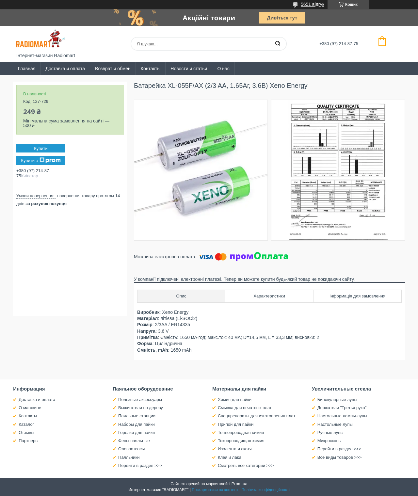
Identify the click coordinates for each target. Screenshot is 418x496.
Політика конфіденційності (265, 490)
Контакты (150, 68)
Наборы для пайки (136, 424)
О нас (223, 68)
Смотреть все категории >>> (246, 465)
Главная (26, 68)
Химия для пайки (234, 399)
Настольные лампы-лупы (342, 415)
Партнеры (28, 440)
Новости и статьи (188, 68)
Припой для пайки (235, 424)
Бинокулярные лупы (337, 399)
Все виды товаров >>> (339, 457)
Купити (41, 148)
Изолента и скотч (235, 448)
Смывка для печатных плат (245, 407)
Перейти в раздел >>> (140, 465)
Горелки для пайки (136, 432)
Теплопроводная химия (241, 432)
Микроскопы (329, 440)
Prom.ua (240, 483)
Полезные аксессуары (140, 399)
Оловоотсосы (131, 448)
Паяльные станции (136, 415)
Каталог (26, 424)
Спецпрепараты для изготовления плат (256, 415)
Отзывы (26, 432)
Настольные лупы (335, 424)
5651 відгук (312, 4)
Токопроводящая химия (241, 440)
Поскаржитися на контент (215, 490)
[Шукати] (277, 43)
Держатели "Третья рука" (342, 407)
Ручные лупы (330, 432)
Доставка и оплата (65, 68)
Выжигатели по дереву (140, 407)
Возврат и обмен (113, 68)
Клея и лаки (229, 457)
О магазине (30, 407)
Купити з (40, 160)
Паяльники (128, 457)
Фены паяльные (134, 440)
